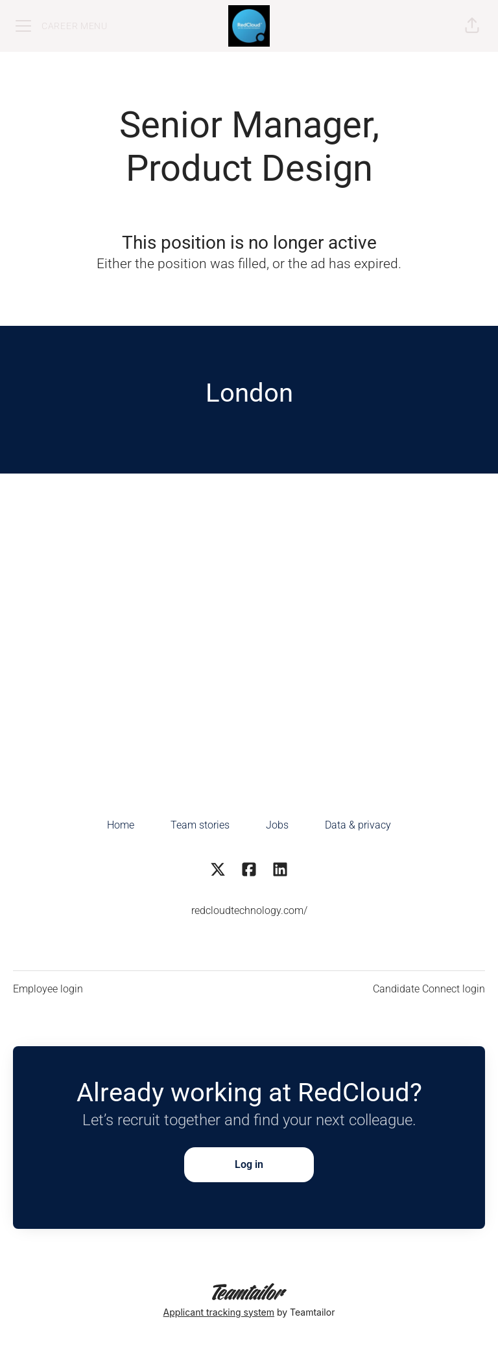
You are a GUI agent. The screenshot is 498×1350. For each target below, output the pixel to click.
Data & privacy (358, 825)
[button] (472, 26)
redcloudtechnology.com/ (249, 910)
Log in (249, 1164)
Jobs (277, 825)
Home (120, 825)
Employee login (48, 989)
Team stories (200, 825)
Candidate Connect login (429, 989)
